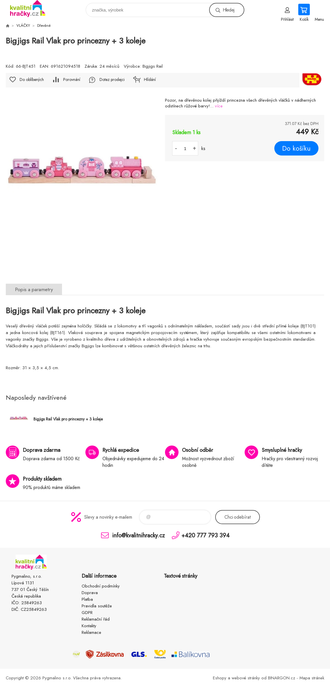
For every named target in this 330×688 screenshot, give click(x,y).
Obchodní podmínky (101, 586)
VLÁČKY (23, 25)
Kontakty (89, 626)
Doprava (90, 593)
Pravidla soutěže (97, 606)
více (219, 106)
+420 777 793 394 (205, 535)
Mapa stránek (311, 678)
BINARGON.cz (281, 678)
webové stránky (246, 678)
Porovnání (71, 79)
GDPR (87, 612)
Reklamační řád (96, 619)
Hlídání (150, 79)
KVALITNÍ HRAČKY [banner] (31, 8)
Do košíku (296, 148)
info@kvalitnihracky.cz (138, 535)
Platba (87, 599)
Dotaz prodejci (112, 79)
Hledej (228, 10)
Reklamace (91, 632)
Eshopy (219, 678)
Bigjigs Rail (152, 66)
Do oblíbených (32, 79)
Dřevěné (44, 25)
